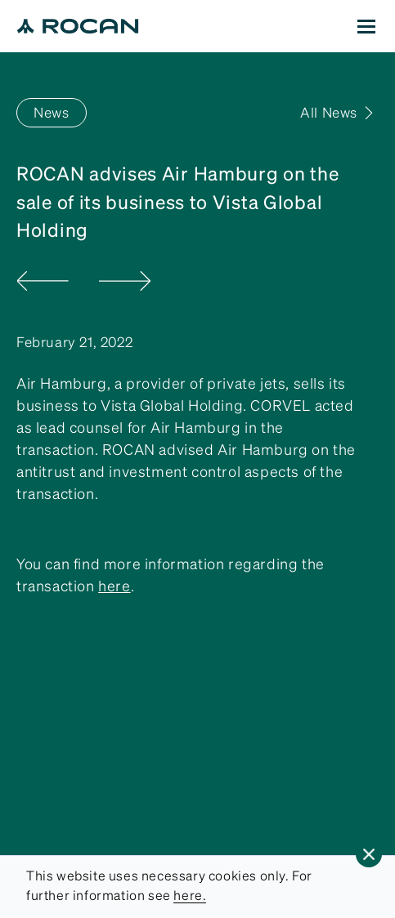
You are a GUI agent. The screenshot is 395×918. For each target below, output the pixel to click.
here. (189, 895)
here (114, 586)
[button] (369, 854)
